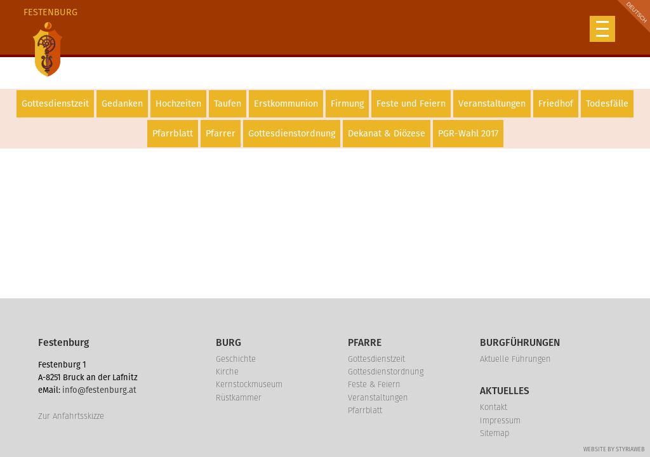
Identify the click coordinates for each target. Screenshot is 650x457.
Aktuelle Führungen (515, 359)
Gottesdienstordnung (291, 133)
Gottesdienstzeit (55, 103)
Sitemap (494, 433)
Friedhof (555, 103)
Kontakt (493, 407)
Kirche (227, 371)
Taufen (227, 103)
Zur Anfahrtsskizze (71, 416)
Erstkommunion (286, 103)
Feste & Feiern (374, 384)
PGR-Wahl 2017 (468, 133)
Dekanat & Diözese (386, 133)
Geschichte (236, 359)
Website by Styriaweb (614, 449)
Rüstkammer (239, 397)
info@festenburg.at (99, 390)
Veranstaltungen (492, 103)
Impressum (500, 420)
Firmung (347, 103)
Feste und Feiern (411, 103)
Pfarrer (220, 133)
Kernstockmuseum (249, 384)
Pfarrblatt (172, 133)
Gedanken (122, 103)
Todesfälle (607, 103)
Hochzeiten (178, 103)
